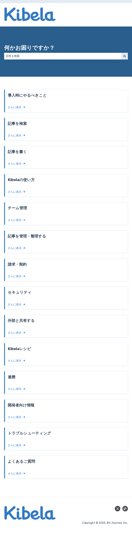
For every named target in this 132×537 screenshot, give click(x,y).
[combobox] (62, 56)
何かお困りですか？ (29, 48)
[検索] (124, 56)
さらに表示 (14, 107)
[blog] (125, 508)
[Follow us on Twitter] (117, 508)
